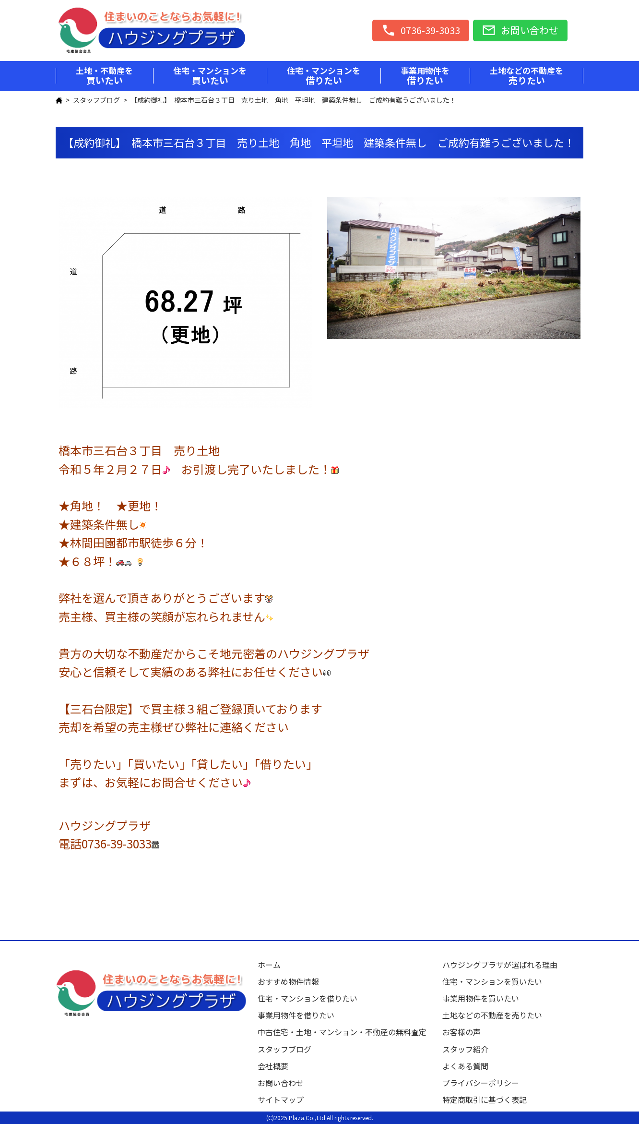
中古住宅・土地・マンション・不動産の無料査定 (346, 1032)
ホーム (269, 964)
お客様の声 (461, 1032)
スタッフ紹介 (465, 1049)
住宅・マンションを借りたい (307, 998)
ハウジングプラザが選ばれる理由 (499, 964)
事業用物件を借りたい (296, 1015)
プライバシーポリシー (480, 1082)
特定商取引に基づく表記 (484, 1099)
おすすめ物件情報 (288, 981)
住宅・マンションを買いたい (492, 981)
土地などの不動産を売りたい (492, 1015)
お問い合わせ (281, 1082)
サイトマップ (281, 1099)
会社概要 (273, 1066)
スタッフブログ (96, 100)
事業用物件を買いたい (480, 998)
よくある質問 (465, 1066)
